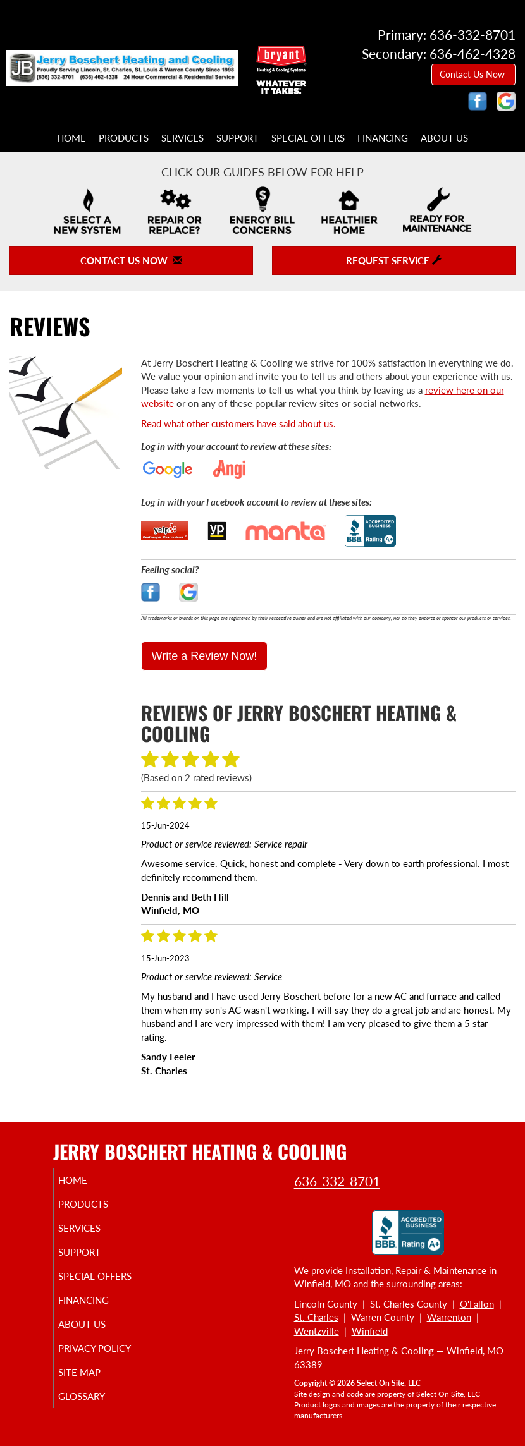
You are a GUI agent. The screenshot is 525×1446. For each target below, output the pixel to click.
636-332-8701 (337, 1181)
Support (237, 137)
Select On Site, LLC (389, 1383)
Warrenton (449, 1317)
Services (182, 137)
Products (124, 137)
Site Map (94, 1372)
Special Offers (308, 137)
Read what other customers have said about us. (238, 423)
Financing (382, 137)
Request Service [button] (394, 260)
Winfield (370, 1331)
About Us (444, 137)
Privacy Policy (109, 1348)
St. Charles (316, 1317)
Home (71, 137)
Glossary (96, 1396)
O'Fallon (477, 1303)
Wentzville (316, 1331)
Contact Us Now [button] (473, 74)
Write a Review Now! (204, 656)
